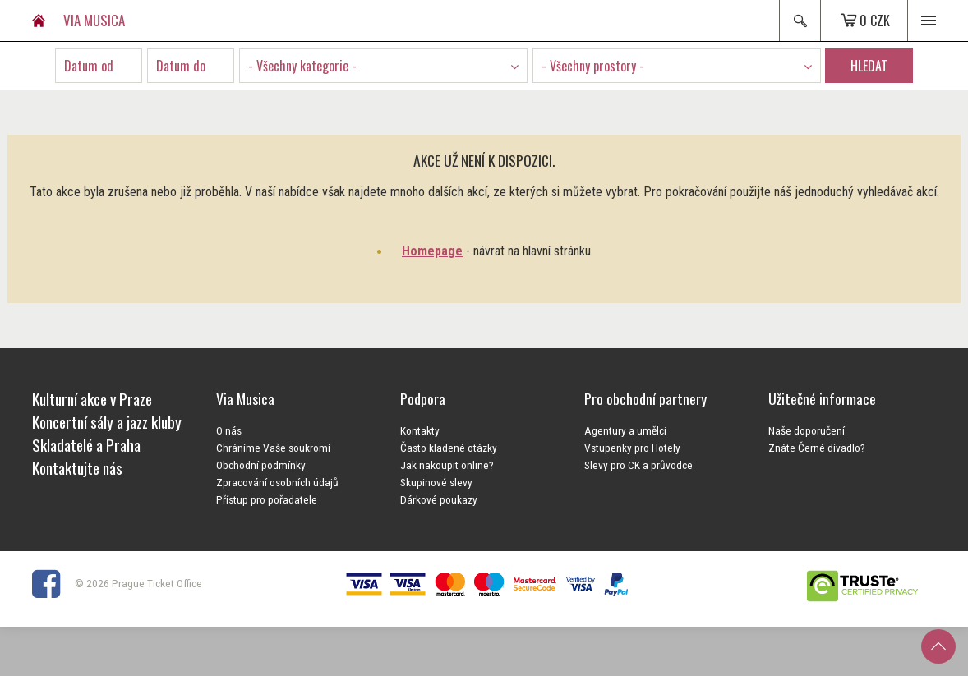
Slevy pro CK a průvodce (638, 464)
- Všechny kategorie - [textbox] (302, 66)
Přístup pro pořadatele (266, 499)
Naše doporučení (806, 430)
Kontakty (420, 430)
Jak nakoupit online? (447, 464)
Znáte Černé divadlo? (816, 447)
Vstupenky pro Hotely (632, 447)
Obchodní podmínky (261, 464)
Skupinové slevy (436, 482)
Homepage (432, 251)
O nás (229, 430)
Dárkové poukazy (438, 499)
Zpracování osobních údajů (277, 482)
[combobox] (383, 65)
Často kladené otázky (448, 447)
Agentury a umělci (625, 430)
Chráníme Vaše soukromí (273, 447)
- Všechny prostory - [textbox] (593, 66)
